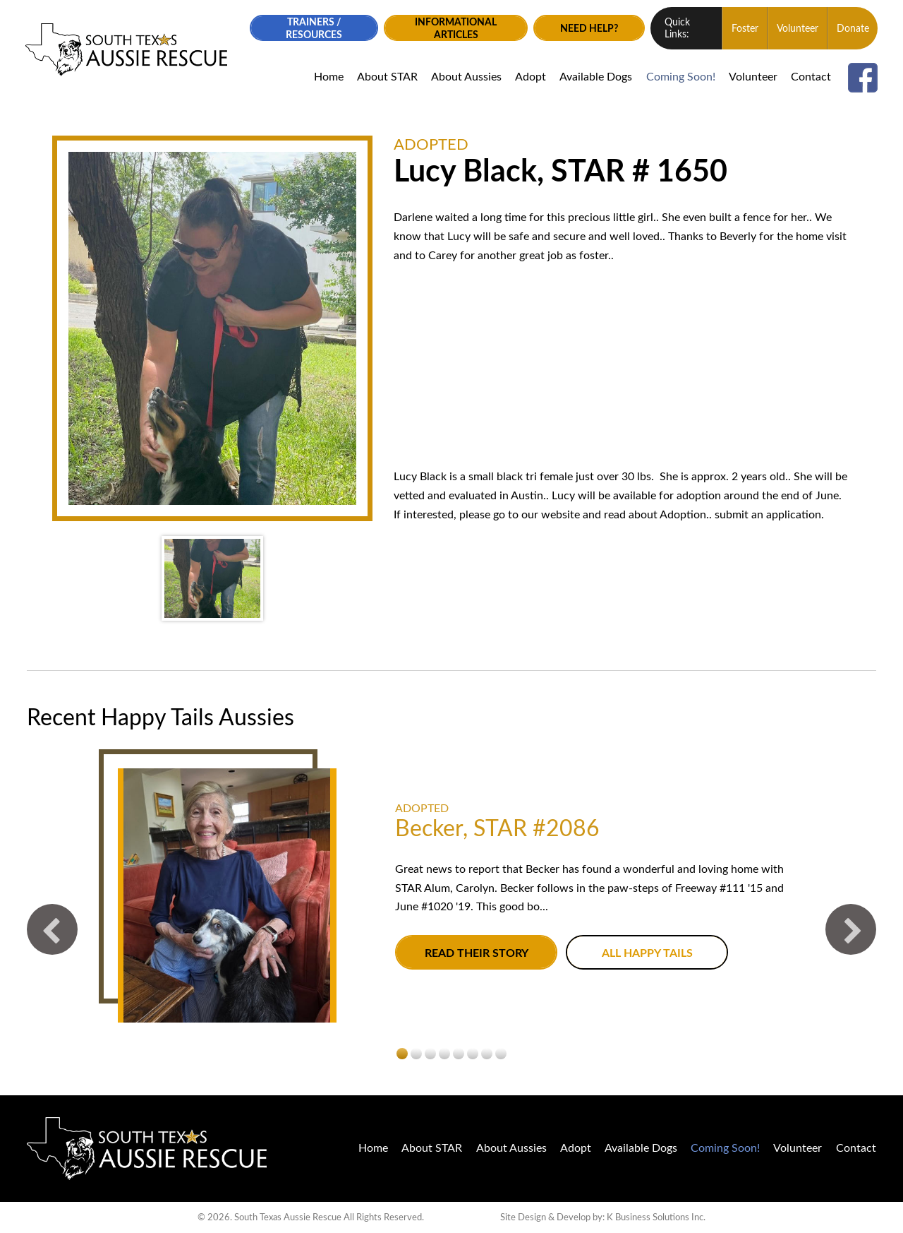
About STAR (385, 77)
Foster (743, 29)
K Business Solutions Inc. (656, 1217)
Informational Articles (453, 28)
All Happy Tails (646, 952)
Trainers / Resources (311, 28)
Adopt (529, 77)
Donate (851, 29)
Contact (809, 77)
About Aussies (465, 77)
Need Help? (587, 28)
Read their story (476, 952)
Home (326, 77)
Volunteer (796, 29)
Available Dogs (594, 77)
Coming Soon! (678, 77)
